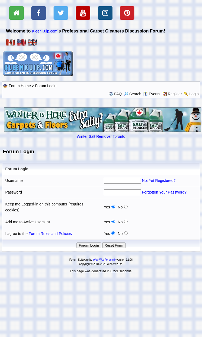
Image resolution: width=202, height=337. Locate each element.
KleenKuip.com (44, 31)
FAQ (118, 94)
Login (193, 94)
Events (151, 94)
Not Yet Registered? (159, 180)
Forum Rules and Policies (50, 233)
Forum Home (20, 86)
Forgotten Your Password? (164, 192)
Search (132, 94)
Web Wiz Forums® (104, 259)
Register (175, 94)
